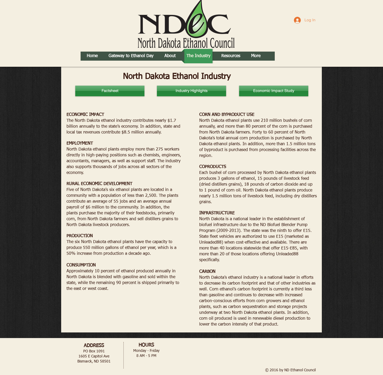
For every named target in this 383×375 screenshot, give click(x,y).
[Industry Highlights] (191, 91)
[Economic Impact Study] (273, 91)
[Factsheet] (109, 91)
